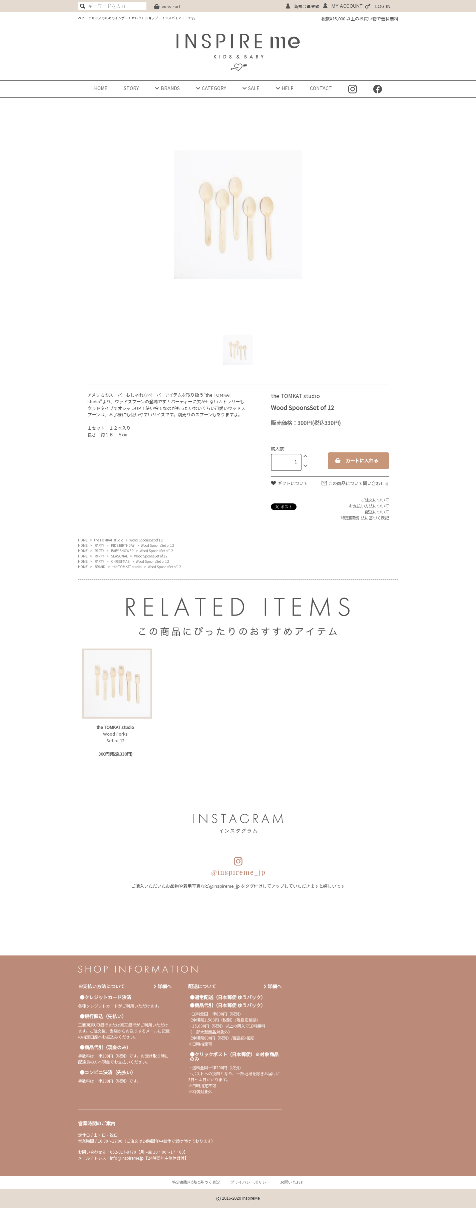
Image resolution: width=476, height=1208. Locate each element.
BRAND (100, 566)
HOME (100, 88)
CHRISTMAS (120, 561)
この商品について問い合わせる (358, 483)
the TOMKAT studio (108, 539)
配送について (377, 511)
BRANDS (167, 88)
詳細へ (162, 986)
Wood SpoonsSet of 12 (146, 539)
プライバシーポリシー (250, 1182)
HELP (285, 88)
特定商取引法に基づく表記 (365, 517)
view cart (171, 6)
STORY (131, 88)
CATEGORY (211, 88)
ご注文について (375, 499)
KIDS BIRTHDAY (122, 545)
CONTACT (321, 88)
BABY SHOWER (122, 550)
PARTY (99, 545)
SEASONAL (119, 555)
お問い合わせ (292, 1182)
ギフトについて (293, 483)
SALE (251, 88)
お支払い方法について (369, 505)
